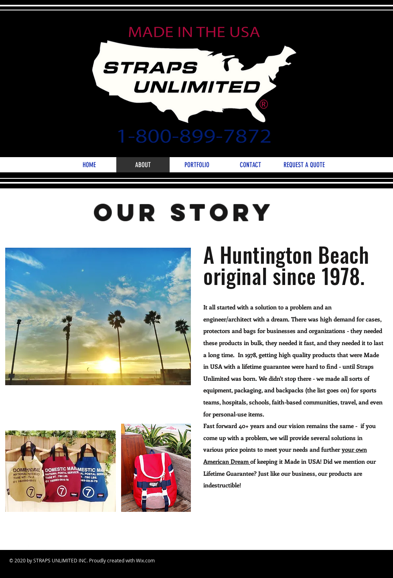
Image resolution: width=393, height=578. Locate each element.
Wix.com (145, 560)
